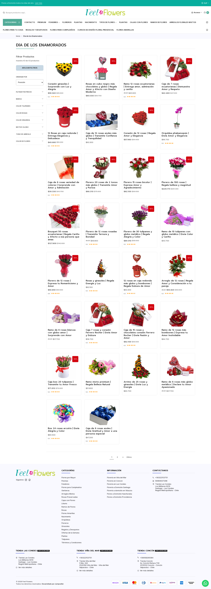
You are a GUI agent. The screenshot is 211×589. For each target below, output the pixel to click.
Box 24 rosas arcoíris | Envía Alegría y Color (63, 438)
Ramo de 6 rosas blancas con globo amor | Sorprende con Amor (62, 341)
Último (129, 457)
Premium (42, 22)
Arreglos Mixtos (68, 494)
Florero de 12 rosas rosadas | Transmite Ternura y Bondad (101, 242)
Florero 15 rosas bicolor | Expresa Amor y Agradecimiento (137, 193)
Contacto (29, 22)
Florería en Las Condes (116, 484)
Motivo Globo (29, 127)
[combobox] (17, 12)
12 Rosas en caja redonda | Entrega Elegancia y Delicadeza (63, 144)
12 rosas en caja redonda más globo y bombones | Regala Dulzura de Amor (138, 292)
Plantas (78, 22)
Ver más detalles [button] (24, 567)
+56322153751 (160, 478)
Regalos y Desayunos (36, 30)
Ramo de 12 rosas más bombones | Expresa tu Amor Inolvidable (175, 341)
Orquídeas (66, 520)
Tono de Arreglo (29, 134)
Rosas (64, 510)
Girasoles (66, 526)
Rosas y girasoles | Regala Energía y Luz (100, 290)
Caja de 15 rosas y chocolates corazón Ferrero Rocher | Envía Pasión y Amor (139, 342)
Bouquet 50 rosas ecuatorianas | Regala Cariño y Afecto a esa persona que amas (63, 243)
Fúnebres (54, 22)
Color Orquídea (29, 120)
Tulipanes (66, 539)
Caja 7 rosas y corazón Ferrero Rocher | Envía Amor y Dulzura (101, 341)
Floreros (67, 22)
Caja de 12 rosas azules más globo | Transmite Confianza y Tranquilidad (101, 144)
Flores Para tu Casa (13, 30)
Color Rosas (29, 113)
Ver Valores (47, 3)
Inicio (18, 36)
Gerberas (66, 490)
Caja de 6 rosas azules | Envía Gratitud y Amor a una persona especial (101, 439)
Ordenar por (21, 77)
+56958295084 (145, 558)
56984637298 (160, 481)
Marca (29, 99)
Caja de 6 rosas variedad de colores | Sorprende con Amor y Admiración (63, 193)
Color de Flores (29, 141)
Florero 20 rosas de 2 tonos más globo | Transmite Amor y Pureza (101, 193)
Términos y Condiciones (72, 543)
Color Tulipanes (29, 106)
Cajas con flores (139, 22)
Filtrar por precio (29, 92)
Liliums (64, 503)
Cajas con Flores (68, 500)
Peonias (65, 481)
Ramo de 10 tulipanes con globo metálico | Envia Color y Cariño (177, 242)
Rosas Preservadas (70, 497)
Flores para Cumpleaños (62, 30)
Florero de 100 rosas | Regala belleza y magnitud (176, 192)
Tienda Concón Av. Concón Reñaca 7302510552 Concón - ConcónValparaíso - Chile (149, 564)
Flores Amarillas (125, 30)
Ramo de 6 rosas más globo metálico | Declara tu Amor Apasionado (177, 393)
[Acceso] (197, 12)
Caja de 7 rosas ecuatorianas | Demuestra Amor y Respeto (176, 87)
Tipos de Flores (108, 22)
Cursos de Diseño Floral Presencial (96, 30)
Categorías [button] (12, 22)
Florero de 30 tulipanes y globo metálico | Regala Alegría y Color (138, 242)
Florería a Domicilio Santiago (118, 487)
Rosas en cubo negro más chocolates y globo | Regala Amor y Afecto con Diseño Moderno (101, 88)
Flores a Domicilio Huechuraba (119, 494)
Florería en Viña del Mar (116, 478)
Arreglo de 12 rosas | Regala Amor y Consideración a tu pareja (177, 292)
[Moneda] (205, 3)
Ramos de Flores (158, 22)
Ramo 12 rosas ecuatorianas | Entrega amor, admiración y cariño (139, 87)
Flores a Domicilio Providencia (119, 497)
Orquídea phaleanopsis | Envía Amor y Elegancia (175, 143)
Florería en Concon (115, 481)
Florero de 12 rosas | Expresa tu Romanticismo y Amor (63, 292)
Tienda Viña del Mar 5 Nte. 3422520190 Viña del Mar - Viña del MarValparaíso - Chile (93, 564)
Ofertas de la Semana (70, 533)
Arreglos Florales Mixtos (182, 22)
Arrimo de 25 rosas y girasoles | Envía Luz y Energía (136, 393)
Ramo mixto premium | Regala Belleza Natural (98, 391)
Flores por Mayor (69, 478)
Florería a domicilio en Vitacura (119, 490)
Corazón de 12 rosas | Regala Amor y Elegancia (140, 143)
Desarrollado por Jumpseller (53, 584)
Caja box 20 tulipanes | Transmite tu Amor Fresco (62, 391)
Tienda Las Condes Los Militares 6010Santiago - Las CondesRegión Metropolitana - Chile (166, 487)
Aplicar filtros (29, 68)
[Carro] (206, 12)
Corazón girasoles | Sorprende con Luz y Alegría (59, 87)
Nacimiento (91, 22)
